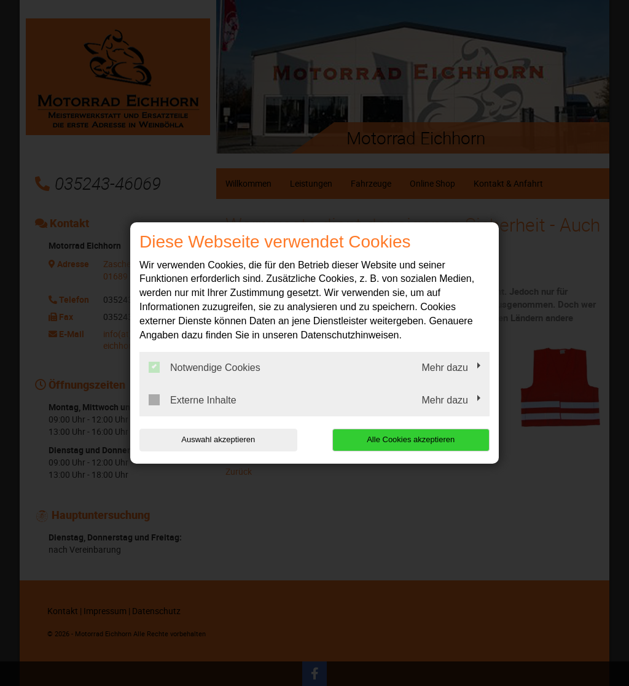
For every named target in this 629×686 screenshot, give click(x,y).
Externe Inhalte (192, 399)
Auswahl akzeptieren (218, 439)
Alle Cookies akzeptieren (411, 439)
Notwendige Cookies (204, 367)
